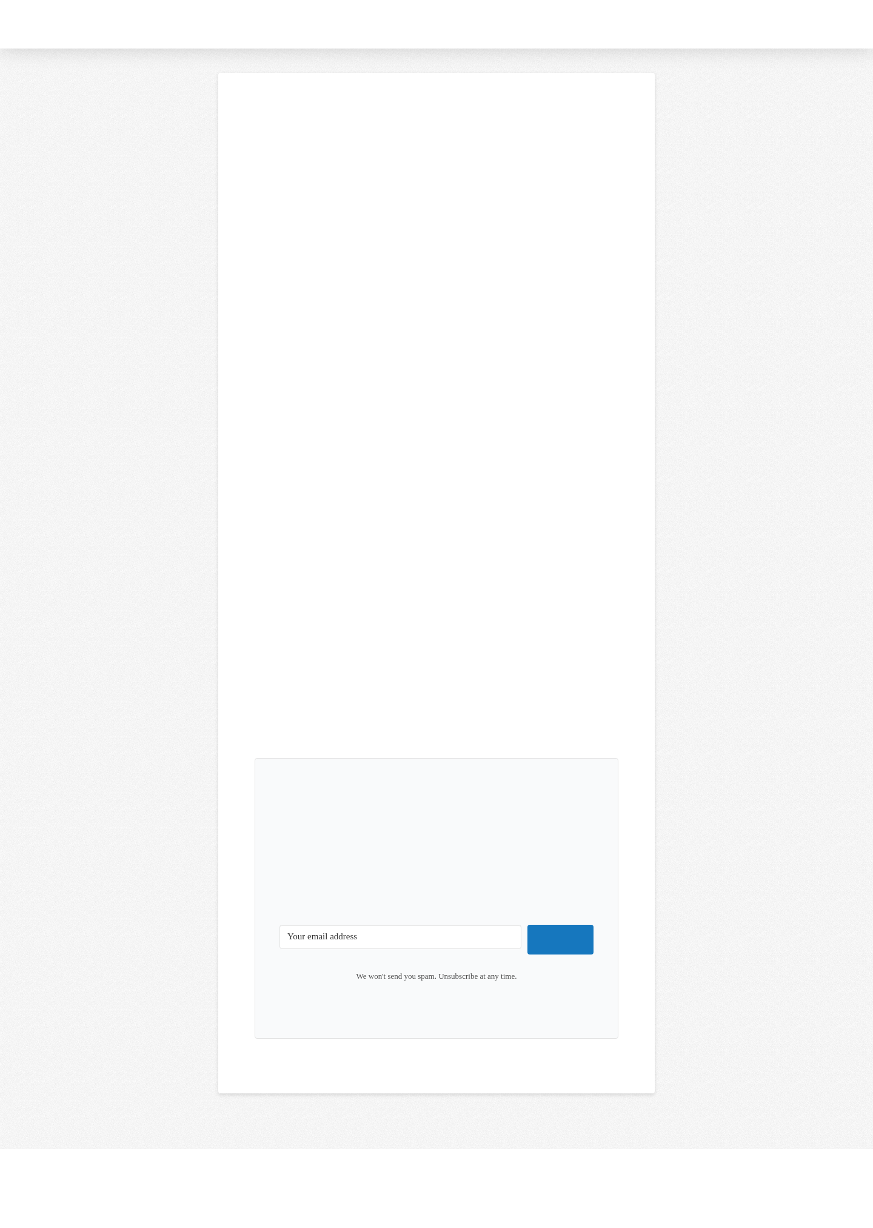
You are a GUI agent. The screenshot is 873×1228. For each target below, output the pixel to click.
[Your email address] (400, 937)
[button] (787, 24)
